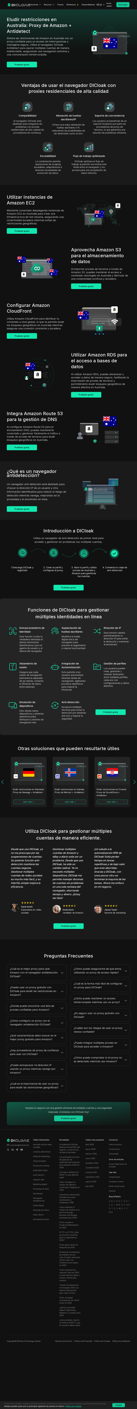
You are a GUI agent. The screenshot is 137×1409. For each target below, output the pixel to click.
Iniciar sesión (109, 4)
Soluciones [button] (35, 4)
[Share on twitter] (8, 1149)
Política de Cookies (102, 1341)
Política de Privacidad (83, 1341)
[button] (101, 4)
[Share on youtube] (21, 1149)
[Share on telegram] (17, 1149)
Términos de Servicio (63, 1341)
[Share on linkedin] (12, 1149)
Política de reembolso (121, 1341)
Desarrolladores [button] (89, 4)
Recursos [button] (49, 4)
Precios (60, 5)
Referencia (71, 5)
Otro (111, 1212)
